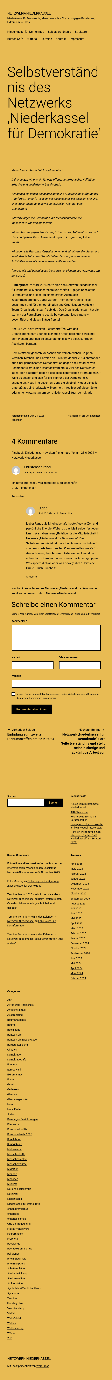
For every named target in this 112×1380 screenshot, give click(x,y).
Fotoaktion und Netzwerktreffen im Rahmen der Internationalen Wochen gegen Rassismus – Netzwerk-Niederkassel (34, 868)
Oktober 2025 (78, 893)
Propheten (13, 1238)
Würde (11, 1333)
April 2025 (77, 923)
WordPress (42, 1365)
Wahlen (11, 1323)
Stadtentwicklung (17, 1273)
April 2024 (77, 968)
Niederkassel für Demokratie (25, 31)
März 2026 (77, 868)
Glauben (12, 1094)
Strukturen (81, 31)
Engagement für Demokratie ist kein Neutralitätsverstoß (87, 826)
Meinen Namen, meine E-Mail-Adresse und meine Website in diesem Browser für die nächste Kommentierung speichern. (57, 696)
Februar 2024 (78, 978)
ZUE (9, 1338)
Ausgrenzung (15, 1014)
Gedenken (13, 1089)
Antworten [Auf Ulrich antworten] (32, 576)
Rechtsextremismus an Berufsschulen (84, 818)
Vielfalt (11, 1313)
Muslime (12, 1183)
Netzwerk (12, 1193)
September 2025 (80, 898)
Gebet (10, 1084)
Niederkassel (14, 1198)
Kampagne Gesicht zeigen (22, 1119)
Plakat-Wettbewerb (18, 1228)
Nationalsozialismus (19, 1188)
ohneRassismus (16, 1218)
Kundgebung (14, 1144)
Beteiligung (13, 1029)
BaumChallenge (16, 1019)
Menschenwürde (17, 1164)
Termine (46, 39)
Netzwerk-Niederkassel (29, 13)
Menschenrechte (17, 1159)
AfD (9, 999)
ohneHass (13, 1213)
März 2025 (77, 928)
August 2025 (78, 903)
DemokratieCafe (16, 1059)
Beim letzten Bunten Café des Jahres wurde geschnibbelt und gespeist (34, 903)
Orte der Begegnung (19, 1223)
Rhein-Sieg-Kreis (16, 1258)
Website (16, 675)
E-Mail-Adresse (69, 657)
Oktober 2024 (78, 948)
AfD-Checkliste (79, 812)
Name (16, 657)
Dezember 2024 (80, 943)
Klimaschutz (14, 1124)
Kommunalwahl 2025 (19, 1134)
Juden (11, 1114)
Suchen (11, 796)
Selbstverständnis (59, 31)
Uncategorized (92, 415)
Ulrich (19, 419)
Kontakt (61, 39)
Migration (12, 1168)
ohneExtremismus (17, 1208)
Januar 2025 (78, 938)
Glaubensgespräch (18, 1099)
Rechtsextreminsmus (19, 1248)
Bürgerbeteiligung (17, 1044)
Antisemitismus (16, 1009)
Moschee (12, 1179)
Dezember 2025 (80, 883)
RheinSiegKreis (16, 1263)
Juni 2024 (76, 958)
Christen (12, 1049)
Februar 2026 (78, 873)
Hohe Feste (14, 1109)
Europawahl (14, 1069)
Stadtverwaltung (16, 1278)
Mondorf (12, 1174)
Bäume (11, 1024)
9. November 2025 (49, 872)
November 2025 (80, 888)
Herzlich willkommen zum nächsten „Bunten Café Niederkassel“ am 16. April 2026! (86, 837)
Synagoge (13, 1293)
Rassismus (13, 1243)
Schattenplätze (16, 1268)
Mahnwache (14, 1149)
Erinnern (12, 1064)
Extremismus (15, 1074)
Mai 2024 (76, 963)
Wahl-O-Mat (14, 1318)
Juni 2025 (76, 913)
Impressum (77, 39)
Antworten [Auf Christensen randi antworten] (18, 496)
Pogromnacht (15, 1233)
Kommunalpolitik (17, 1129)
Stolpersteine (15, 1283)
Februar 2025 (78, 933)
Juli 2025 (76, 908)
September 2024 (80, 953)
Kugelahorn (14, 1139)
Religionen (13, 1253)
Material (32, 39)
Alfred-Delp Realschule (20, 1004)
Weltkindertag (15, 1328)
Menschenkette (16, 1154)
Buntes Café (15, 39)
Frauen (11, 1079)
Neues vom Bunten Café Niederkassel (85, 805)
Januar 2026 (78, 878)
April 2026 (77, 863)
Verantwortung (15, 1308)
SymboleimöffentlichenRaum (24, 1288)
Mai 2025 (76, 918)
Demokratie (14, 1054)
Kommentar (19, 620)
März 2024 (77, 973)
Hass (10, 1104)
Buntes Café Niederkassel (22, 1039)
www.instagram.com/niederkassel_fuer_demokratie (59, 392)
